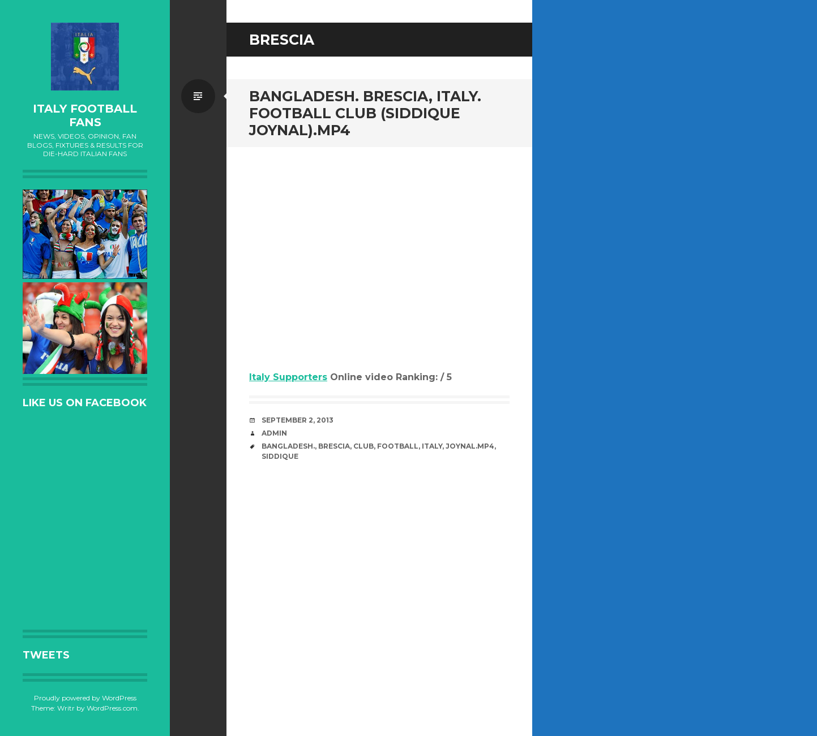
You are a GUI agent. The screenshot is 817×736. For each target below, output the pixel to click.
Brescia (334, 446)
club (363, 446)
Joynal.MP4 (470, 446)
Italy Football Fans (85, 115)
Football (397, 446)
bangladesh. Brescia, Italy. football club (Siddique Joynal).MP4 (365, 113)
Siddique (280, 456)
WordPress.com (112, 708)
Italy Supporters (288, 377)
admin (274, 433)
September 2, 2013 (297, 420)
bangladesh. (288, 446)
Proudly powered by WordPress (85, 698)
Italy (432, 446)
